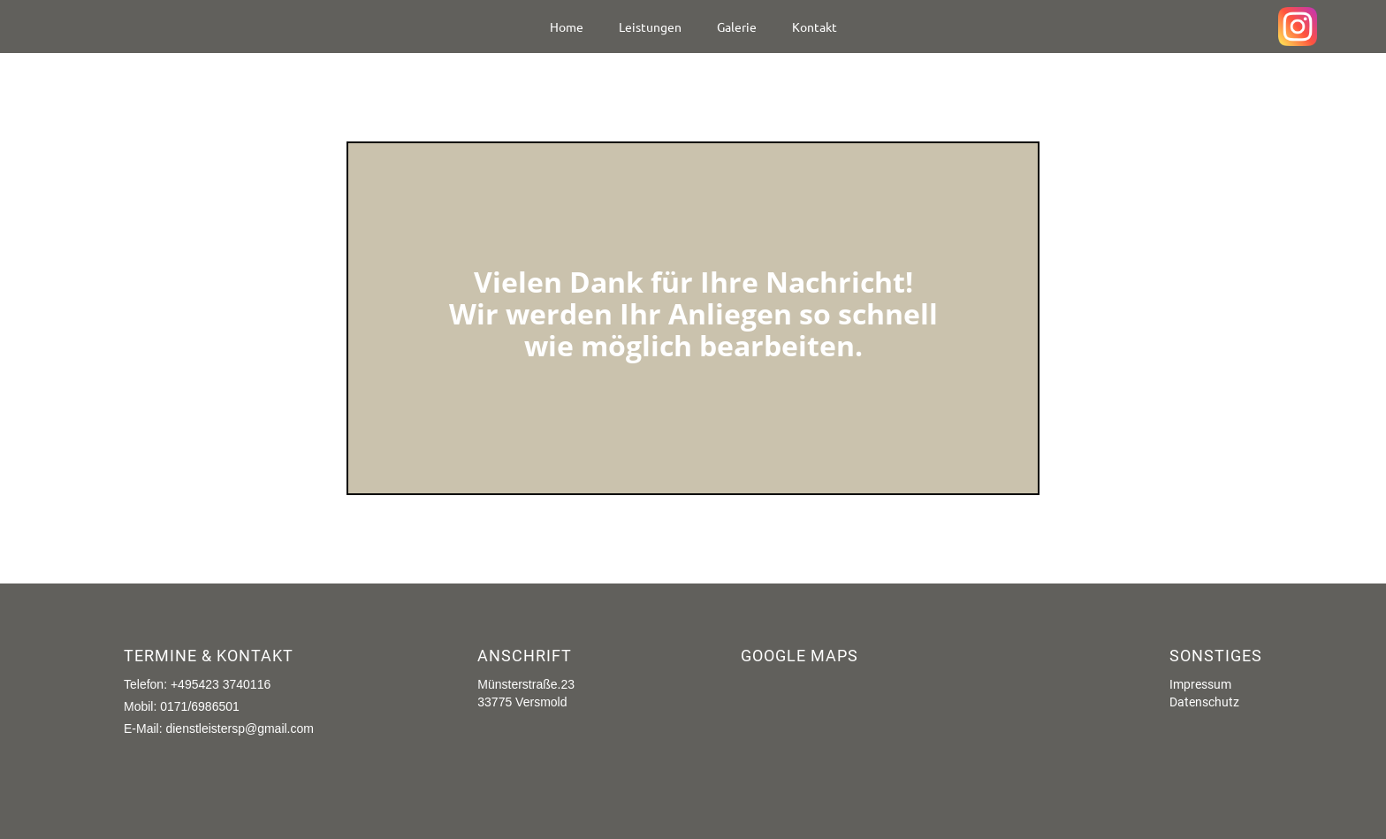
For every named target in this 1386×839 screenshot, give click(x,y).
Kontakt (814, 26)
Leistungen (650, 26)
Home (566, 26)
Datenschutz (1204, 702)
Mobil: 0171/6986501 (182, 706)
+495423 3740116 (220, 684)
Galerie (737, 26)
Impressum (1200, 684)
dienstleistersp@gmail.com (239, 728)
